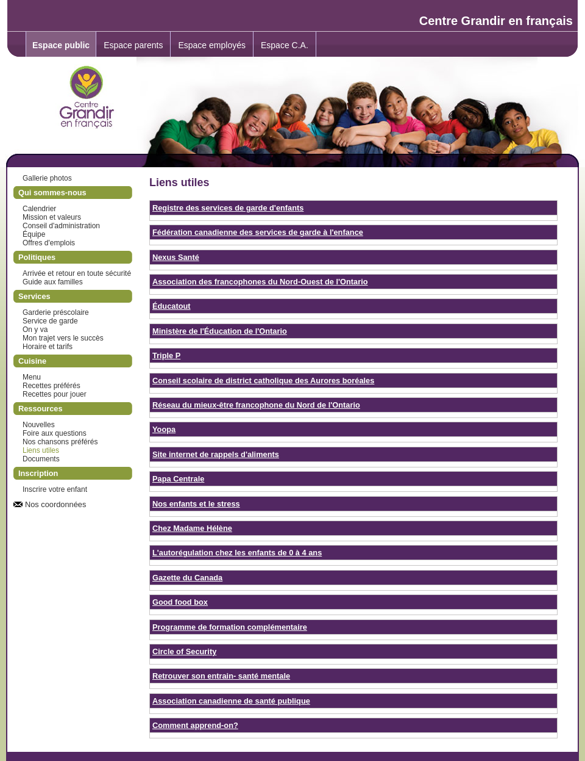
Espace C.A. (284, 45)
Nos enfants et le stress (196, 503)
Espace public (61, 45)
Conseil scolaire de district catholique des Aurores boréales (263, 380)
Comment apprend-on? (195, 725)
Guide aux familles (53, 282)
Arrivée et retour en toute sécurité (77, 273)
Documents (41, 459)
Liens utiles (41, 450)
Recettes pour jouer (55, 394)
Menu (32, 377)
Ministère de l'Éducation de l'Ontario (219, 331)
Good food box (180, 602)
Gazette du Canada (187, 577)
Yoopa (164, 429)
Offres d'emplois (49, 243)
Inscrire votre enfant (55, 489)
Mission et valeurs (52, 217)
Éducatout (171, 306)
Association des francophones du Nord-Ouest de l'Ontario (260, 281)
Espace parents (133, 45)
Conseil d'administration (61, 226)
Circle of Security (184, 651)
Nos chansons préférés (60, 442)
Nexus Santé (175, 257)
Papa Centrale (178, 478)
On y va (35, 329)
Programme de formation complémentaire (229, 627)
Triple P (166, 355)
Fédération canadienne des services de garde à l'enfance (257, 232)
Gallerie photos (47, 178)
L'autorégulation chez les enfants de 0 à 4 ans (237, 552)
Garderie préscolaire (56, 312)
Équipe (34, 234)
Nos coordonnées (55, 504)
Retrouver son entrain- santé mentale (221, 675)
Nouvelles (39, 424)
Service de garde (50, 321)
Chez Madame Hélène (192, 528)
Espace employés (212, 45)
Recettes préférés (51, 385)
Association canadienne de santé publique (231, 700)
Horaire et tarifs (48, 346)
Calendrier (39, 208)
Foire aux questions (55, 433)
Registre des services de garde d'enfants (227, 207)
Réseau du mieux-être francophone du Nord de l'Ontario (256, 404)
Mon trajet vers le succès (63, 338)
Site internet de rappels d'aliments (215, 454)
